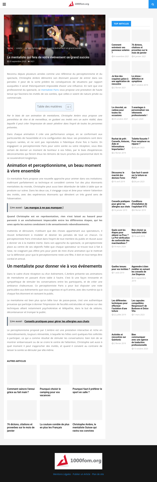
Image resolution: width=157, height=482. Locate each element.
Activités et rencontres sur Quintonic (119, 337)
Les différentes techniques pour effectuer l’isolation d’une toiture (119, 305)
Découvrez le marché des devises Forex (118, 175)
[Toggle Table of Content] (67, 107)
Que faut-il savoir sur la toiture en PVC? (140, 175)
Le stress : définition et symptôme (137, 79)
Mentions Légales (62, 474)
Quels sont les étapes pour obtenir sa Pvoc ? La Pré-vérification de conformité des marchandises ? (121, 236)
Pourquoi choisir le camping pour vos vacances (50, 392)
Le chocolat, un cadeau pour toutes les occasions (119, 111)
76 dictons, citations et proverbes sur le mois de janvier (21, 427)
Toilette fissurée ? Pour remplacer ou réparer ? (141, 141)
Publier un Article (81, 474)
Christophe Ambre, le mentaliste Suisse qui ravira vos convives (84, 427)
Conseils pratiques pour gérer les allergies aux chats (121, 204)
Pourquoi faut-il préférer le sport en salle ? (87, 390)
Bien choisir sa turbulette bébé (139, 231)
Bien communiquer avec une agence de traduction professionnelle (140, 339)
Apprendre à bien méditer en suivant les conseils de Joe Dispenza (141, 270)
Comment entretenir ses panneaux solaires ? (120, 49)
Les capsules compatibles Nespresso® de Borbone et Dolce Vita (140, 305)
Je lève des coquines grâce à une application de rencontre (121, 80)
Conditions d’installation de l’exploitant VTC (139, 204)
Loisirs (10, 53)
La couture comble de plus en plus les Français (54, 426)
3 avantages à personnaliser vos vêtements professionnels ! (140, 111)
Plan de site (98, 474)
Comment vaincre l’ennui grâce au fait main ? (21, 390)
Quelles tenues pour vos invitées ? (121, 267)
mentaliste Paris (50, 89)
